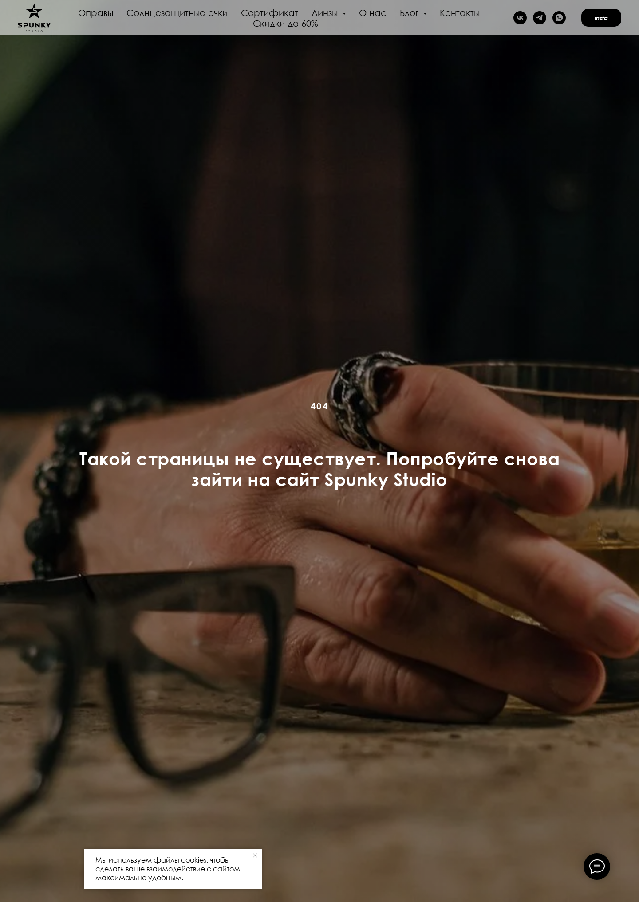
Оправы (95, 12)
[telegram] (539, 17)
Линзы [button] (326, 12)
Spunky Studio (386, 479)
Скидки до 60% (285, 23)
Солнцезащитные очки (177, 12)
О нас (373, 12)
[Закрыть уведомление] (255, 855)
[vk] (520, 17)
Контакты (460, 12)
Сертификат (269, 12)
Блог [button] (410, 12)
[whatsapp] (559, 17)
